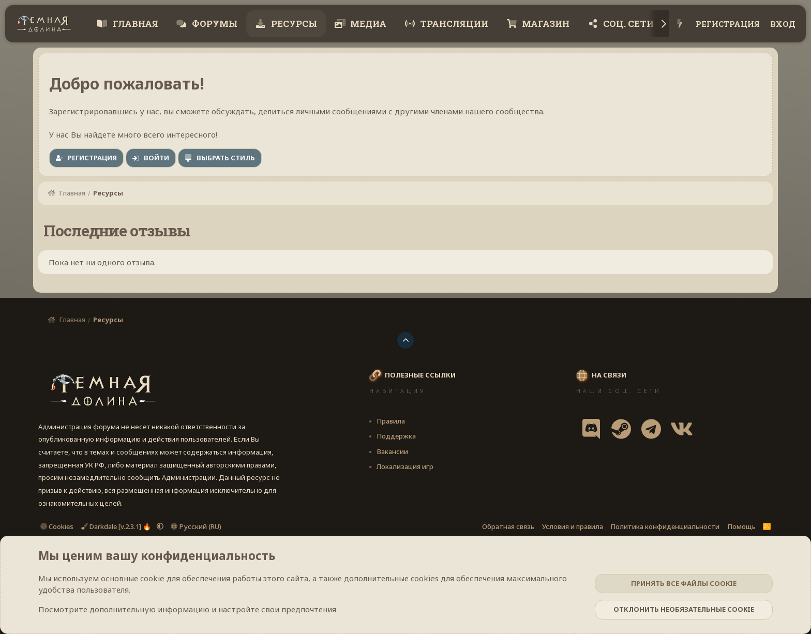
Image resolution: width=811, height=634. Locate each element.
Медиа (367, 23)
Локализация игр (405, 466)
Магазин (544, 23)
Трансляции (453, 23)
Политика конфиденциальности (664, 526)
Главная (134, 23)
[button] (160, 526)
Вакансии (392, 451)
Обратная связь (508, 526)
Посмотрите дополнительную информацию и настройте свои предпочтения (187, 609)
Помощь (741, 526)
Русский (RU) (196, 526)
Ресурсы (293, 23)
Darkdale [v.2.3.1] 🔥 (117, 526)
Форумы (213, 23)
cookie (152, 578)
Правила (391, 421)
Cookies (56, 526)
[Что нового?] (679, 24)
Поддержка (396, 436)
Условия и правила (572, 526)
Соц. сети (627, 23)
